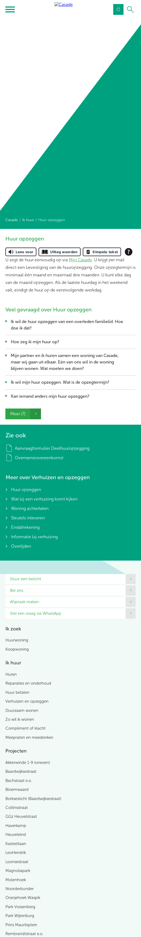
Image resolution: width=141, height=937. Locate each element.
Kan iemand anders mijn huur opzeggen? (50, 396)
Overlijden (21, 546)
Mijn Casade (80, 259)
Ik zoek (13, 629)
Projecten (16, 751)
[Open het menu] (10, 9)
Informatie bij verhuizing (34, 536)
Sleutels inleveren (28, 517)
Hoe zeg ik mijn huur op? (35, 341)
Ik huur (28, 220)
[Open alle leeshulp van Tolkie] (128, 252)
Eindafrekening (25, 527)
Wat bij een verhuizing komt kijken (44, 499)
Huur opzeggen (26, 489)
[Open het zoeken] (130, 9)
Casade (11, 220)
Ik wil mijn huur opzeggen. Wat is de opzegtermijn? (60, 382)
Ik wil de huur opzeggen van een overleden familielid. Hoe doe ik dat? (67, 325)
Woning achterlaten (30, 508)
